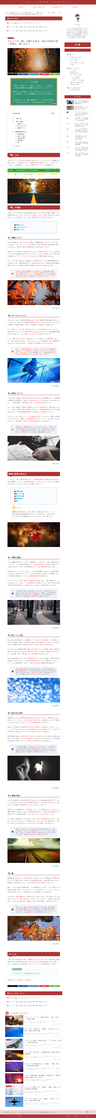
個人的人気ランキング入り (13, 980)
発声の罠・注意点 (75, 84)
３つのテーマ (57, 7)
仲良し (14, 163)
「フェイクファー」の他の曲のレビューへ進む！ (26, 973)
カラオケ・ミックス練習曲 (78, 80)
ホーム (21, 7)
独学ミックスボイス (74, 68)
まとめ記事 (73, 71)
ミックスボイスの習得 (76, 74)
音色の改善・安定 (76, 78)
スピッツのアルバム (76, 59)
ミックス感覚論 (75, 76)
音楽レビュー (72, 54)
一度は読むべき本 (75, 89)
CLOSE (52, 113)
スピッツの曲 (10, 38)
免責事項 (19, 1116)
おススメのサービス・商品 (77, 62)
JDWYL (75, 7)
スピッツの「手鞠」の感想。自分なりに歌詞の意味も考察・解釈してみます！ (28, 30)
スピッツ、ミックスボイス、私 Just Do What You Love (48, 2)
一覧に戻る (55, 308)
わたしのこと (39, 7)
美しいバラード (23, 980)
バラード (30, 980)
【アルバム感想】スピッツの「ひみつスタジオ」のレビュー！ (24, 23)
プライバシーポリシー (10, 1116)
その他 (72, 64)
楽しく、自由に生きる (75, 88)
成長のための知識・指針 (77, 82)
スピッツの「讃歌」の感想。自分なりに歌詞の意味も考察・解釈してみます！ (28, 26)
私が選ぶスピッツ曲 (76, 57)
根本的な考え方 (74, 73)
